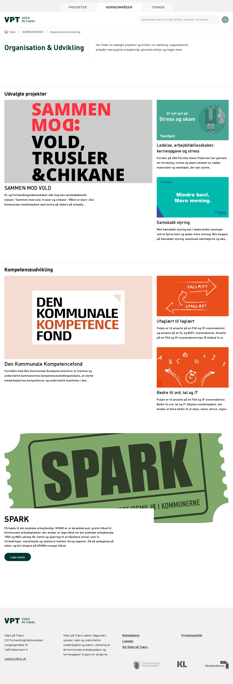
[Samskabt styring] (193, 209)
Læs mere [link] (17, 557)
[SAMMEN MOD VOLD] (78, 153)
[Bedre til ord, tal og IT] (193, 379)
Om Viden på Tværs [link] (135, 647)
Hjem (12, 32)
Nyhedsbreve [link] (131, 635)
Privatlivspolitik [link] (191, 635)
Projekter (78, 7)
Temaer (157, 7)
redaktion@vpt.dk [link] (15, 659)
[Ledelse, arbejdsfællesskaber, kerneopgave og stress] (193, 135)
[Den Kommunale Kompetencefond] (78, 329)
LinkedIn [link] (127, 641)
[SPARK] (116, 500)
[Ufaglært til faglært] (193, 308)
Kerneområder (119, 7)
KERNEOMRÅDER (32, 32)
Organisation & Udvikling (65, 32)
